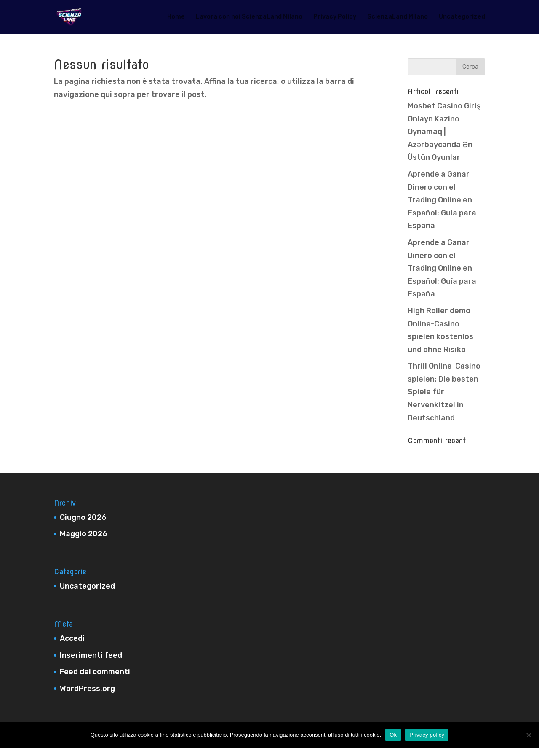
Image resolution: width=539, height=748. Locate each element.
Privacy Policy (334, 17)
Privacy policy (426, 735)
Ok (393, 735)
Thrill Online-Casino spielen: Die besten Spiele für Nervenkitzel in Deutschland (444, 391)
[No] (528, 735)
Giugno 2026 (83, 517)
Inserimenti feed (91, 655)
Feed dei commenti (95, 671)
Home (176, 17)
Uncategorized (462, 17)
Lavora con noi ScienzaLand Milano (249, 17)
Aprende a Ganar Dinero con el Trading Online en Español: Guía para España (442, 200)
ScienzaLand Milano (397, 17)
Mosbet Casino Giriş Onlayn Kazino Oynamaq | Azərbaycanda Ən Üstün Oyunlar (444, 131)
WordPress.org (87, 688)
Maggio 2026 (83, 533)
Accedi (72, 638)
